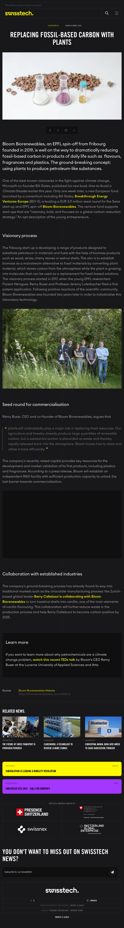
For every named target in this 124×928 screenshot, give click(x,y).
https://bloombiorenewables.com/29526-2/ (45, 694)
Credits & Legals (77, 905)
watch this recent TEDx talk (54, 659)
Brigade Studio (77, 910)
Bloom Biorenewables (59, 206)
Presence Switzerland (59, 910)
